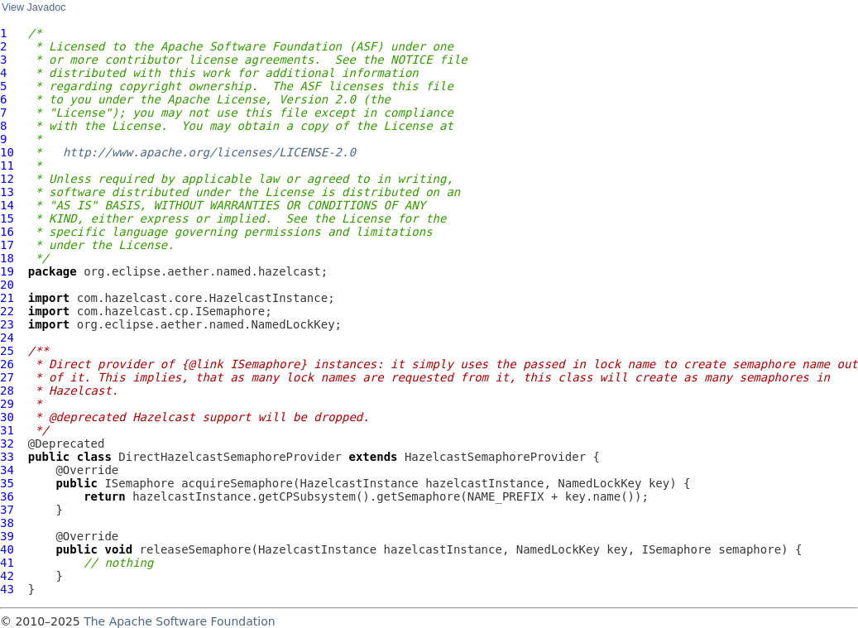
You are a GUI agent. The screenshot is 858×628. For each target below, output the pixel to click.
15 (7, 218)
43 (7, 589)
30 (7, 417)
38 (7, 523)
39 (7, 536)
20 (7, 284)
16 (7, 231)
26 (7, 364)
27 (7, 377)
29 (7, 403)
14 (7, 205)
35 (7, 483)
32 (7, 443)
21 (7, 297)
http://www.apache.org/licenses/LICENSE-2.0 (209, 152)
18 (7, 258)
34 (7, 470)
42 (7, 575)
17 (7, 245)
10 (7, 152)
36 (7, 496)
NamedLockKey (599, 483)
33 (7, 456)
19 (7, 271)
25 (7, 350)
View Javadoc (33, 7)
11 (7, 165)
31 (7, 430)
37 (7, 509)
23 (7, 324)
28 (7, 390)
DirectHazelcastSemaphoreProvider (230, 456)
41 (7, 562)
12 (7, 178)
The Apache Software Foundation (179, 621)
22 (7, 311)
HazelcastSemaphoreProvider (495, 456)
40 (7, 549)
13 (7, 192)
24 (7, 337)
